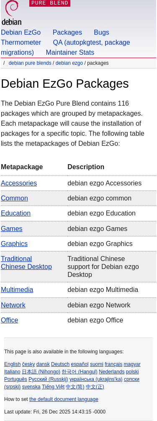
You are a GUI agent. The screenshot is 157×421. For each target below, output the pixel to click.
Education (16, 213)
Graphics (14, 243)
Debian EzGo (21, 32)
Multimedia (17, 289)
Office (9, 320)
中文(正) (95, 387)
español (79, 364)
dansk (43, 364)
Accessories (19, 183)
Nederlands (111, 372)
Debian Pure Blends (30, 63)
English (12, 364)
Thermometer (21, 42)
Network (13, 305)
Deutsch (60, 364)
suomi (96, 364)
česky (28, 364)
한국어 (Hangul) (79, 372)
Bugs (101, 32)
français (113, 364)
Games (12, 228)
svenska (31, 387)
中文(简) (75, 387)
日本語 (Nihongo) (41, 372)
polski (132, 372)
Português (15, 379)
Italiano (12, 372)
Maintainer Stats (70, 52)
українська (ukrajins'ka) (96, 379)
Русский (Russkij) (48, 379)
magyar (132, 364)
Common (14, 198)
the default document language (63, 399)
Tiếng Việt (53, 387)
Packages (67, 32)
